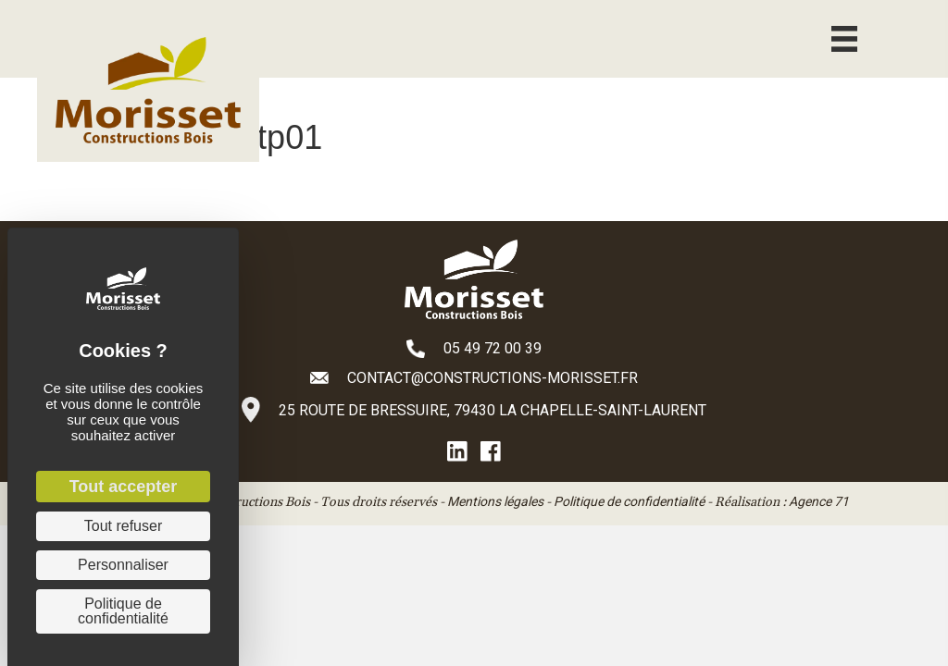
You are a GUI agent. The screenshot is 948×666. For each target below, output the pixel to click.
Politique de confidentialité (629, 501)
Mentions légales (495, 501)
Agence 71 (819, 501)
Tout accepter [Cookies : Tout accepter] (123, 486)
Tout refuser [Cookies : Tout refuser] (123, 526)
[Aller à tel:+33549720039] (474, 348)
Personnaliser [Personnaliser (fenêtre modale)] (123, 565)
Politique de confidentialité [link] (123, 611)
